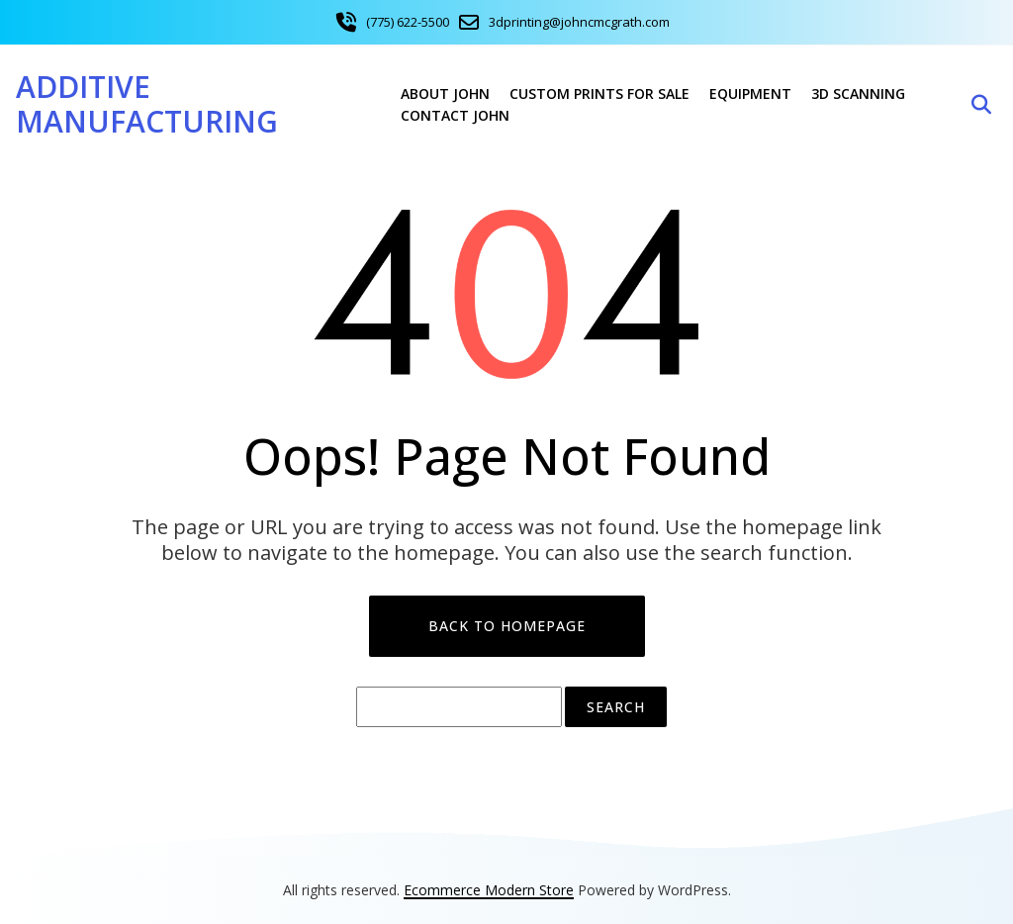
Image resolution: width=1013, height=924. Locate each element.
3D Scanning (858, 93)
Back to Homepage (507, 625)
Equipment (750, 93)
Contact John (455, 115)
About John (445, 93)
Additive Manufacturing (147, 103)
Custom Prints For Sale (599, 93)
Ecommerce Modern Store (489, 889)
